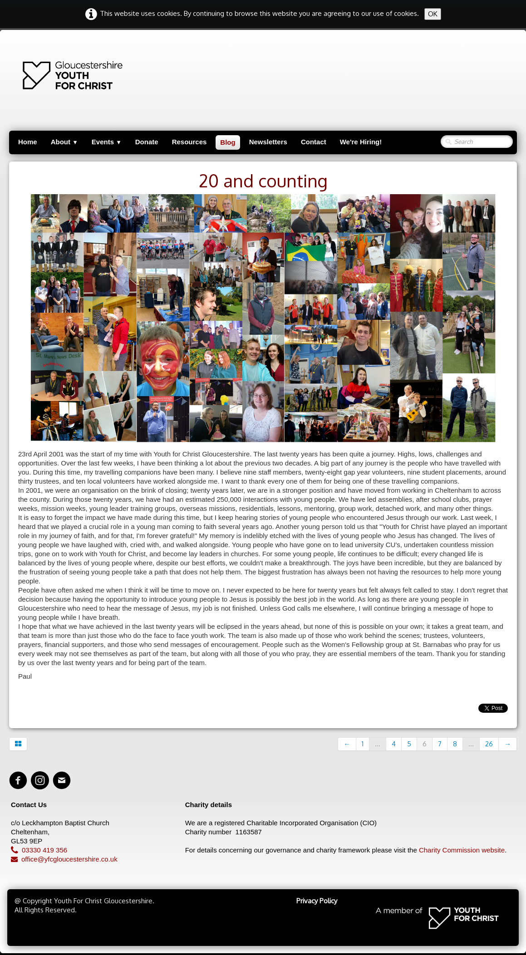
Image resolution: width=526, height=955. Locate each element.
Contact (313, 142)
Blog (227, 142)
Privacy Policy (316, 900)
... (377, 744)
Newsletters (268, 142)
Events (107, 142)
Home (27, 142)
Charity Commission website (462, 850)
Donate (146, 142)
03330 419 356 (39, 850)
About (64, 142)
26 (489, 744)
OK (433, 14)
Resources (189, 142)
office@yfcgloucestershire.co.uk (64, 859)
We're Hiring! (361, 142)
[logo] (30, 75)
